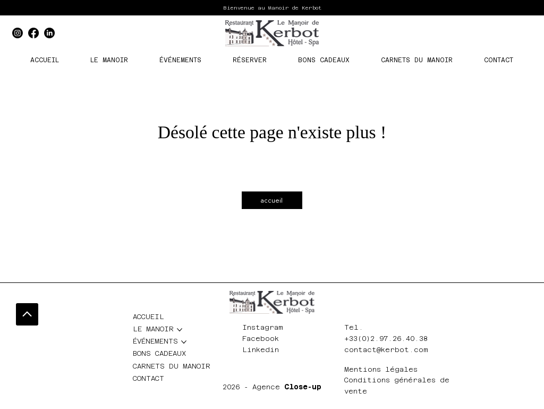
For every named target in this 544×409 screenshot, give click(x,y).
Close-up (302, 387)
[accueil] (272, 200)
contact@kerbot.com (386, 350)
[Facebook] (33, 33)
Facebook (260, 339)
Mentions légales (381, 369)
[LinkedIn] (49, 33)
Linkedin (260, 350)
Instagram (262, 327)
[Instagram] (17, 33)
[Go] (27, 314)
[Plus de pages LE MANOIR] (179, 329)
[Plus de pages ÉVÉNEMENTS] (183, 342)
